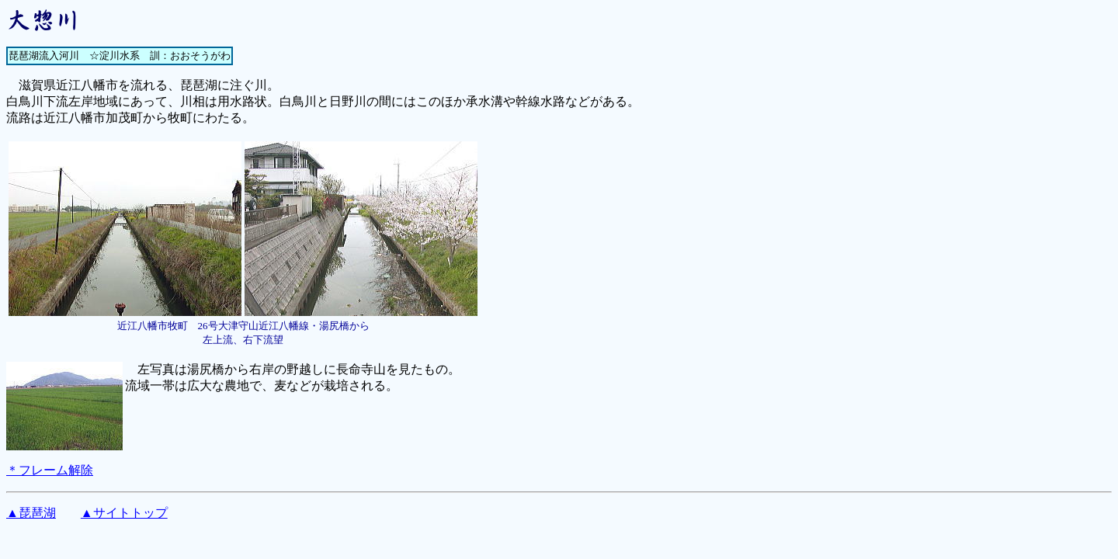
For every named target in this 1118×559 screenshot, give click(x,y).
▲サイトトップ (124, 512)
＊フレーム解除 (49, 470)
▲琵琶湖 (31, 512)
